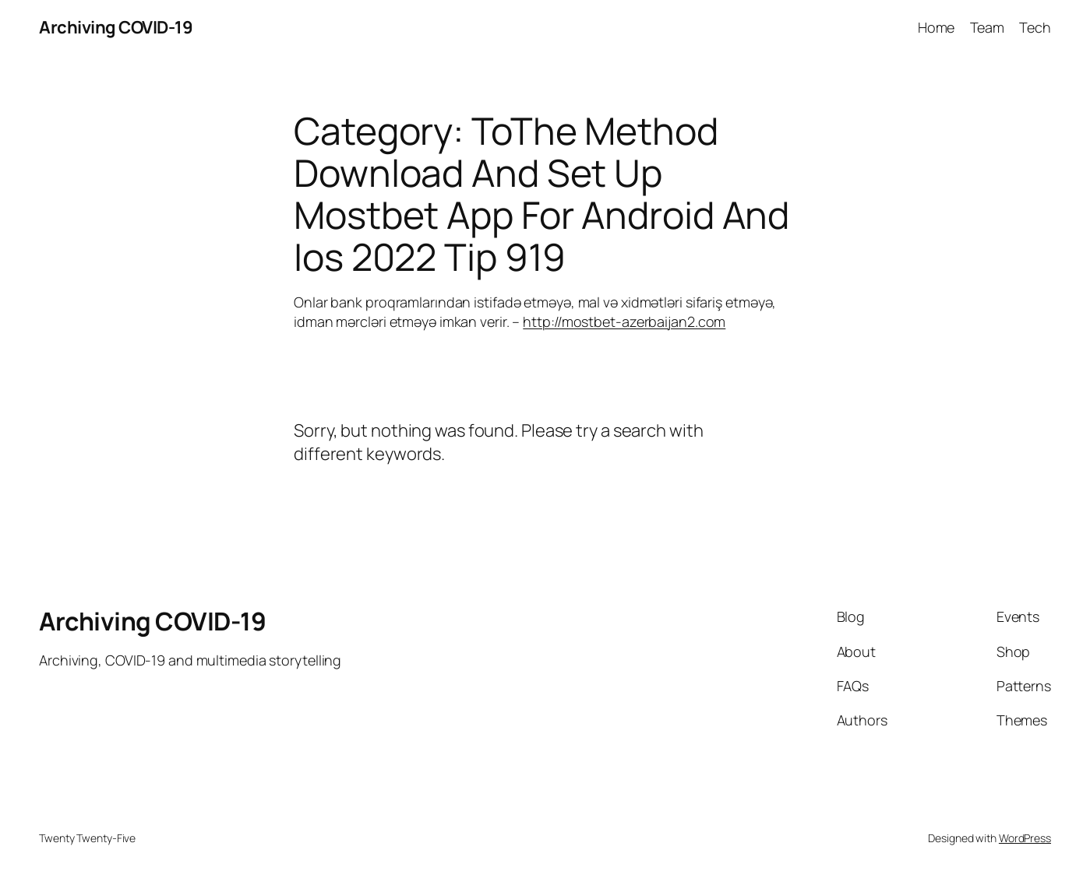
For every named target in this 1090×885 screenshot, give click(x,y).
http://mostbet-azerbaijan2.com (624, 321)
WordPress (1025, 838)
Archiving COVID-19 (115, 27)
